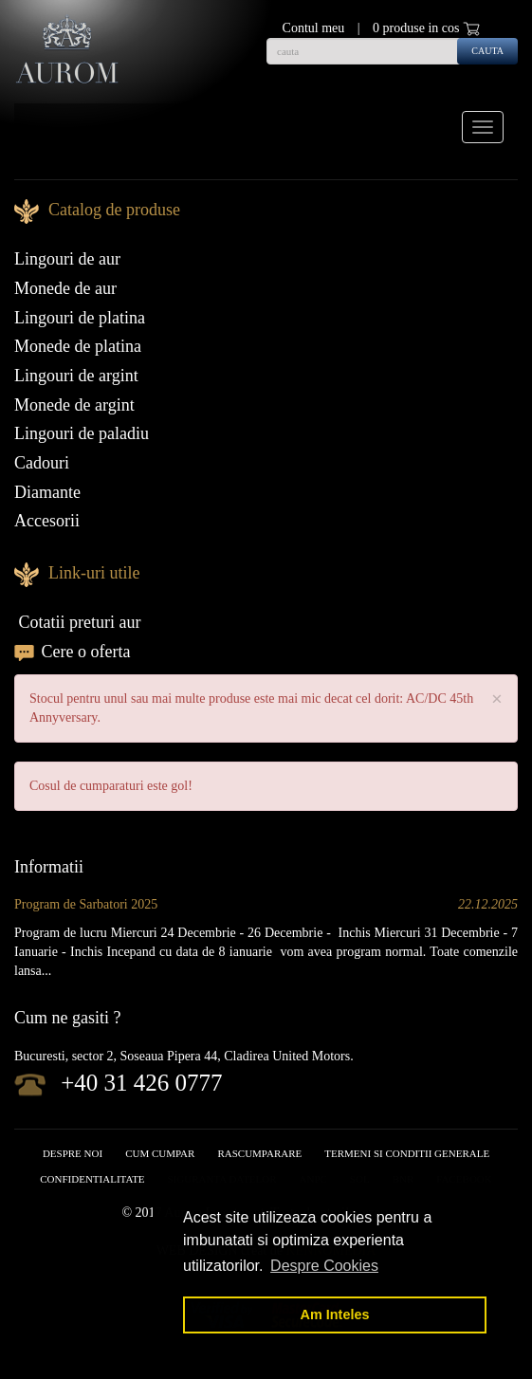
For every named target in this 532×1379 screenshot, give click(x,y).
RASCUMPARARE (259, 1153)
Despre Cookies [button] (324, 1266)
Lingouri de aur (67, 258)
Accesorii (47, 520)
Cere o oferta (72, 651)
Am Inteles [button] (335, 1314)
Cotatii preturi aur (77, 622)
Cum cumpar (159, 1153)
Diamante (47, 492)
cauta (487, 51)
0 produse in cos (426, 28)
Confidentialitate (92, 1179)
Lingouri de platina (79, 317)
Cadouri (41, 462)
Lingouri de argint (76, 375)
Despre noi (72, 1153)
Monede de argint (74, 404)
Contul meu (314, 28)
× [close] (497, 699)
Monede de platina (77, 346)
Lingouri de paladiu (81, 433)
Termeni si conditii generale (406, 1153)
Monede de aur (65, 288)
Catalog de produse (114, 209)
